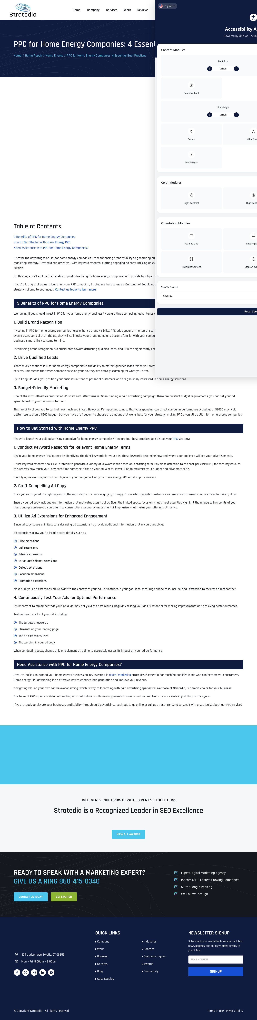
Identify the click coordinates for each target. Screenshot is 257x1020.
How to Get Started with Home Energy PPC (42, 242)
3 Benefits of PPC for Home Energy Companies (44, 237)
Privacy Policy (234, 1011)
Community (151, 972)
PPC (175, 439)
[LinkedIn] (42, 972)
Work (100, 949)
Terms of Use (215, 1011)
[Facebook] (17, 972)
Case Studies (105, 979)
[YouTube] (51, 972)
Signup (216, 971)
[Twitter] (25, 972)
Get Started (233, 10)
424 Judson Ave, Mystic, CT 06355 (42, 955)
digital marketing (120, 675)
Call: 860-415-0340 (198, 9)
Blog (100, 972)
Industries (150, 942)
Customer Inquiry (155, 957)
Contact (149, 949)
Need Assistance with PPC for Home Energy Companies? (51, 248)
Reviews (102, 957)
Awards (148, 964)
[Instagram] (34, 972)
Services (102, 964)
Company (103, 942)
